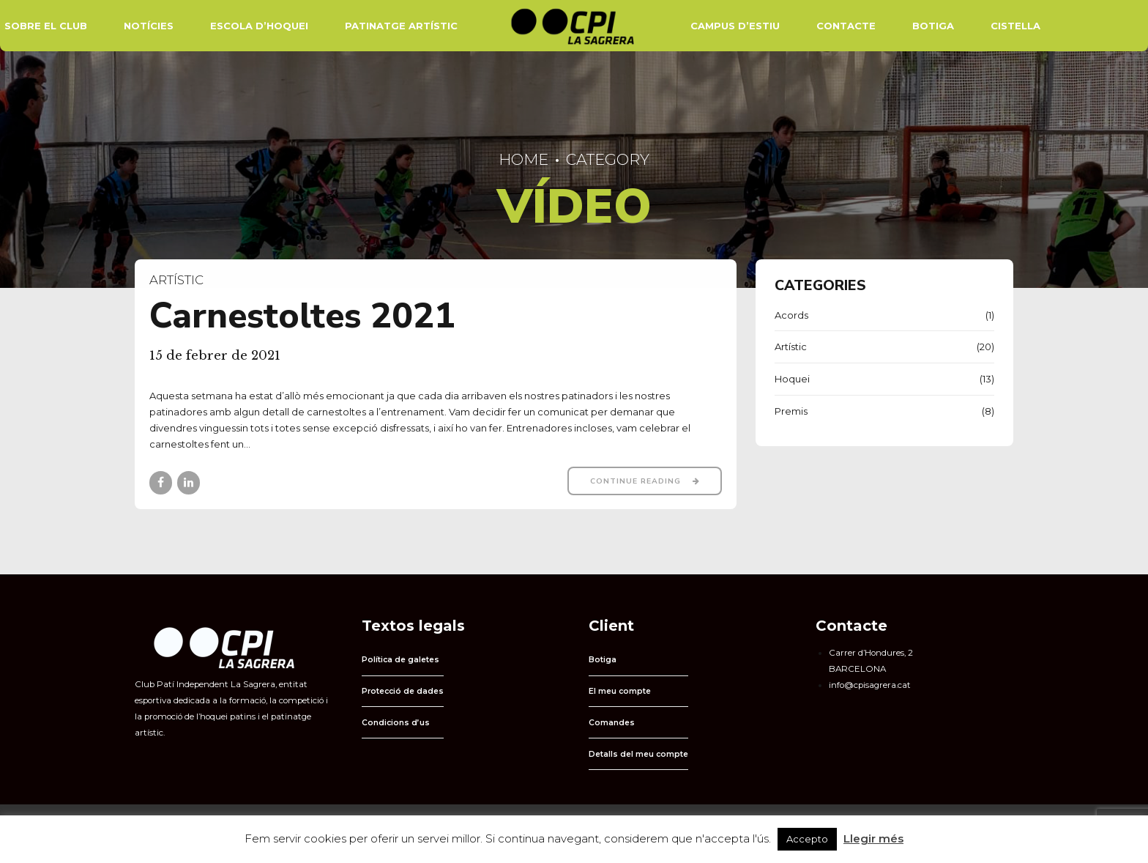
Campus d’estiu (735, 26)
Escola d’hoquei (259, 26)
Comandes (612, 722)
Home (523, 159)
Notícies (149, 26)
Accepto (807, 839)
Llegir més (873, 838)
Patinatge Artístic (401, 26)
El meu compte (620, 691)
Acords (791, 315)
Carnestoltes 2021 (302, 316)
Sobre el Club (45, 26)
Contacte (846, 26)
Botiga (933, 26)
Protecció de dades (403, 691)
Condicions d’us (396, 722)
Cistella (1015, 26)
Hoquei (792, 379)
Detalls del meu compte (638, 754)
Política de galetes (400, 659)
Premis (791, 411)
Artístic (176, 280)
